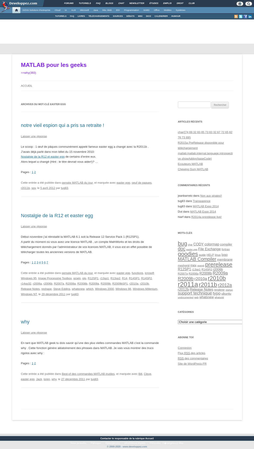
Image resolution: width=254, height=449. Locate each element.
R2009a (94, 283)
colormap (211, 244)
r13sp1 (104, 278)
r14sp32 (26, 283)
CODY (198, 244)
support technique (195, 293)
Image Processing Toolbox (55, 278)
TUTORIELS (60, 16)
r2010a (133, 283)
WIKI (140, 16)
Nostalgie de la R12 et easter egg (43, 156)
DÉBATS (130, 16)
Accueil (26, 85)
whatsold (219, 297)
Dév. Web (107, 10)
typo (217, 293)
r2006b (47, 283)
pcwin (77, 278)
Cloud (57, 10)
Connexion (185, 347)
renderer (219, 289)
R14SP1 (134, 278)
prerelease (218, 264)
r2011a (188, 284)
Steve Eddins (61, 289)
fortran (226, 249)
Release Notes (30, 289)
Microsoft (84, 10)
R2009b (106, 283)
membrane (225, 259)
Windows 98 (123, 289)
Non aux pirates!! (211, 195)
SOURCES (118, 16)
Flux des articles (191, 353)
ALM (73, 10)
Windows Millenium (145, 289)
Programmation (131, 10)
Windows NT (29, 294)
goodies (188, 254)
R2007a (59, 283)
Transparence (201, 201)
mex (193, 265)
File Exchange (209, 249)
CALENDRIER (161, 16)
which (89, 289)
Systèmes (180, 10)
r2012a (225, 285)
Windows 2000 (104, 289)
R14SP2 (146, 278)
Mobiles (168, 10)
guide (202, 255)
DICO (148, 16)
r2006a (37, 283)
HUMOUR (175, 16)
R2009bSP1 (120, 283)
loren (47, 379)
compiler (226, 244)
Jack (39, 379)
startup (229, 290)
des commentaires (193, 358)
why (25, 321)
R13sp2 (115, 278)
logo (225, 255)
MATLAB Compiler (197, 259)
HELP (210, 255)
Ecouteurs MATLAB (190, 164)
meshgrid (184, 265)
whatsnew (78, 289)
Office (156, 10)
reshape (46, 289)
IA (66, 10)
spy (33, 188)
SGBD (146, 10)
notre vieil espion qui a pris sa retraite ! (62, 125)
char (190, 244)
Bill (140, 373)
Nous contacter (78, 443)
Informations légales (134, 443)
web (196, 297)
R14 (124, 278)
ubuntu (226, 293)
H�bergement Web (173, 443)
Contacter (105, 438)
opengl (200, 265)
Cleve (147, 373)
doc (181, 248)
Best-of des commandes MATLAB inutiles (88, 373)
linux (218, 255)
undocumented (186, 297)
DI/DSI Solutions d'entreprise (36, 10)
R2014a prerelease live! (206, 217)
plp (84, 278)
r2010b (144, 283)
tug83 (64, 188)
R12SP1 (93, 278)
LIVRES (81, 16)
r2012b (183, 289)
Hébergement (113, 443)
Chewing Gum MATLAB (193, 169)
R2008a (71, 283)
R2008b (82, 283)
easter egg (123, 182)
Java (95, 10)
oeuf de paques (142, 182)
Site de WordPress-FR (192, 363)
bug (182, 243)
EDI (118, 10)
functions (137, 273)
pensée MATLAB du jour (77, 182)
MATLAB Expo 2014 (206, 206)
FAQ (72, 16)
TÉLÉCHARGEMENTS (98, 16)
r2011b (25, 188)
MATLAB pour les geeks (54, 65)
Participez (96, 443)
